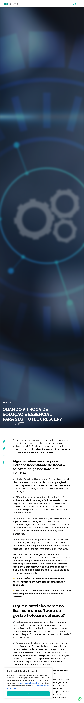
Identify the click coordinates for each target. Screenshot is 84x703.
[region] (28, 683)
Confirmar (28, 694)
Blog (11, 402)
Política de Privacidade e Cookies (27, 683)
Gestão (21, 424)
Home (5, 402)
